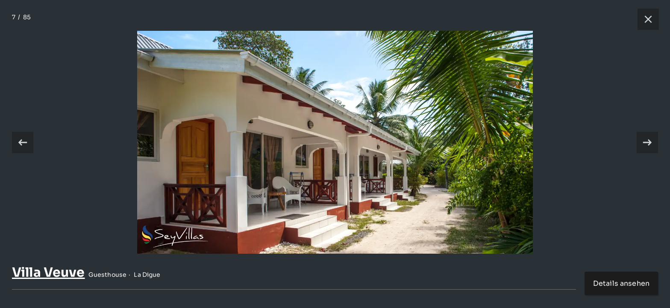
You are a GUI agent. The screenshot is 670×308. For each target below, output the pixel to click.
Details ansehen (621, 283)
